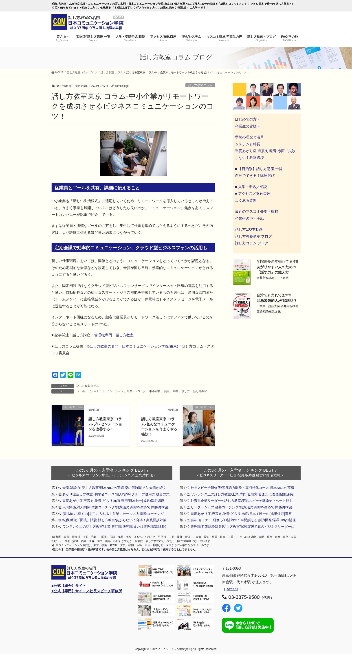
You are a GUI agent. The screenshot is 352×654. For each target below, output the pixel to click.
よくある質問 (246, 200)
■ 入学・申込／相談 (251, 187)
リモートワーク (136, 391)
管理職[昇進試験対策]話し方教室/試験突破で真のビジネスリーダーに (243, 526)
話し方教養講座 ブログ (253, 236)
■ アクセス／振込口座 (253, 193)
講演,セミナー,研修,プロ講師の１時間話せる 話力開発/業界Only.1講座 (243, 520)
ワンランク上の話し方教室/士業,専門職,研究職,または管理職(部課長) (114, 526)
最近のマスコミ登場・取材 (256, 211)
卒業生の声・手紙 (249, 218)
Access (232, 589)
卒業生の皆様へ (247, 126)
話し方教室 (200, 391)
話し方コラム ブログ (251, 243)
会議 (166, 391)
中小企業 (154, 391)
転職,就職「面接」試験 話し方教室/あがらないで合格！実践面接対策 (114, 520)
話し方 (186, 391)
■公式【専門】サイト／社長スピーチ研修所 (86, 591)
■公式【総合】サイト (68, 586)
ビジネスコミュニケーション (105, 391)
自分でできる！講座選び (255, 175)
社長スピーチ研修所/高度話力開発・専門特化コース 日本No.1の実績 (242, 488)
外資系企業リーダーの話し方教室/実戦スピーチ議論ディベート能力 (242, 501)
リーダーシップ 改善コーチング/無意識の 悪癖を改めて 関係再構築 (241, 507)
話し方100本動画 (249, 229)
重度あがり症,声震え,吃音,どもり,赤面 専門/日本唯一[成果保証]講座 (113, 501)
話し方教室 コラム (200, 85)
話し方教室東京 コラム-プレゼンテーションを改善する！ (105, 424)
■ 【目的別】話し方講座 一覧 (258, 169)
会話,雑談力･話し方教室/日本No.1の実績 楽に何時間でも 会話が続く (114, 488)
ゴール (81, 391)
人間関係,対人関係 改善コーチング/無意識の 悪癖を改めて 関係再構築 (115, 507)
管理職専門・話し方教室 (114, 335)
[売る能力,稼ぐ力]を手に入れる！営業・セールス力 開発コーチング (113, 514)
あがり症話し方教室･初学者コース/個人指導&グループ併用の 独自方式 (115, 494)
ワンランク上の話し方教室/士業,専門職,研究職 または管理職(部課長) (242, 494)
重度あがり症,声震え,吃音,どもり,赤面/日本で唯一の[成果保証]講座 (241, 514)
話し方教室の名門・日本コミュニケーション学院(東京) (134, 346)
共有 (175, 391)
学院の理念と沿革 (249, 137)
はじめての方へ (247, 119)
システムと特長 (247, 144)
